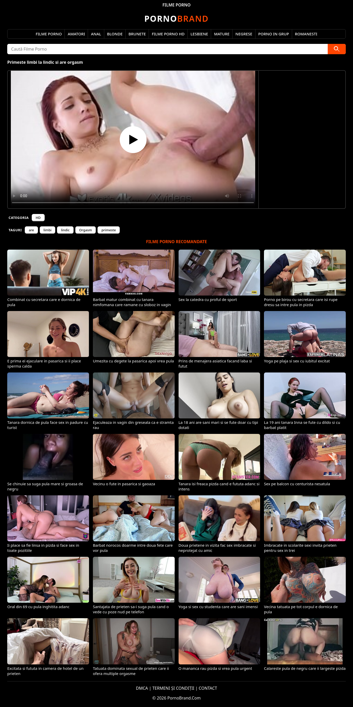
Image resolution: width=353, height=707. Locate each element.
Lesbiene (199, 33)
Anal (96, 33)
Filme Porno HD (168, 33)
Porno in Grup (273, 33)
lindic (65, 230)
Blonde (115, 33)
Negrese (243, 33)
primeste (108, 230)
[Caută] (337, 49)
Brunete (137, 33)
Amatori (76, 33)
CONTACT (208, 688)
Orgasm (85, 230)
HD (38, 217)
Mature (221, 33)
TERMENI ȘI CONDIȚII (173, 688)
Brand (176, 18)
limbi (48, 230)
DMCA (142, 688)
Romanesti (306, 33)
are (31, 230)
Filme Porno (49, 33)
